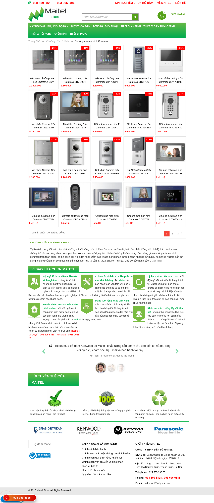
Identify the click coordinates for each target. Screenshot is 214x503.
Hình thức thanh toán (93, 470)
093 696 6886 (66, 3)
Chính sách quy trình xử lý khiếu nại (102, 457)
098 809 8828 (42, 3)
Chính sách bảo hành (94, 449)
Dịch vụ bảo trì (90, 466)
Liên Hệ (180, 3)
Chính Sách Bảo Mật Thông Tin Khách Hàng (106, 453)
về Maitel (164, 3)
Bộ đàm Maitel (42, 444)
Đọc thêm (156, 260)
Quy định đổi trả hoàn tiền (96, 474)
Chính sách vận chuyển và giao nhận (102, 462)
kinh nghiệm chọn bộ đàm (134, 3)
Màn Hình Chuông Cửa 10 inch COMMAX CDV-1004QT (43, 82)
